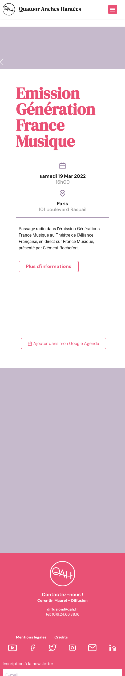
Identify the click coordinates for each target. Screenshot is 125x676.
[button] (112, 9)
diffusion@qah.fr (62, 582)
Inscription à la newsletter (28, 637)
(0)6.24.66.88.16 (65, 587)
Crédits (61, 610)
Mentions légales (31, 610)
